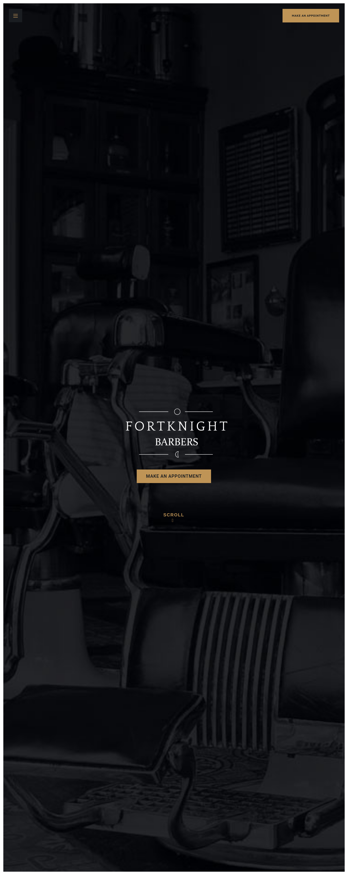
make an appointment (311, 16)
